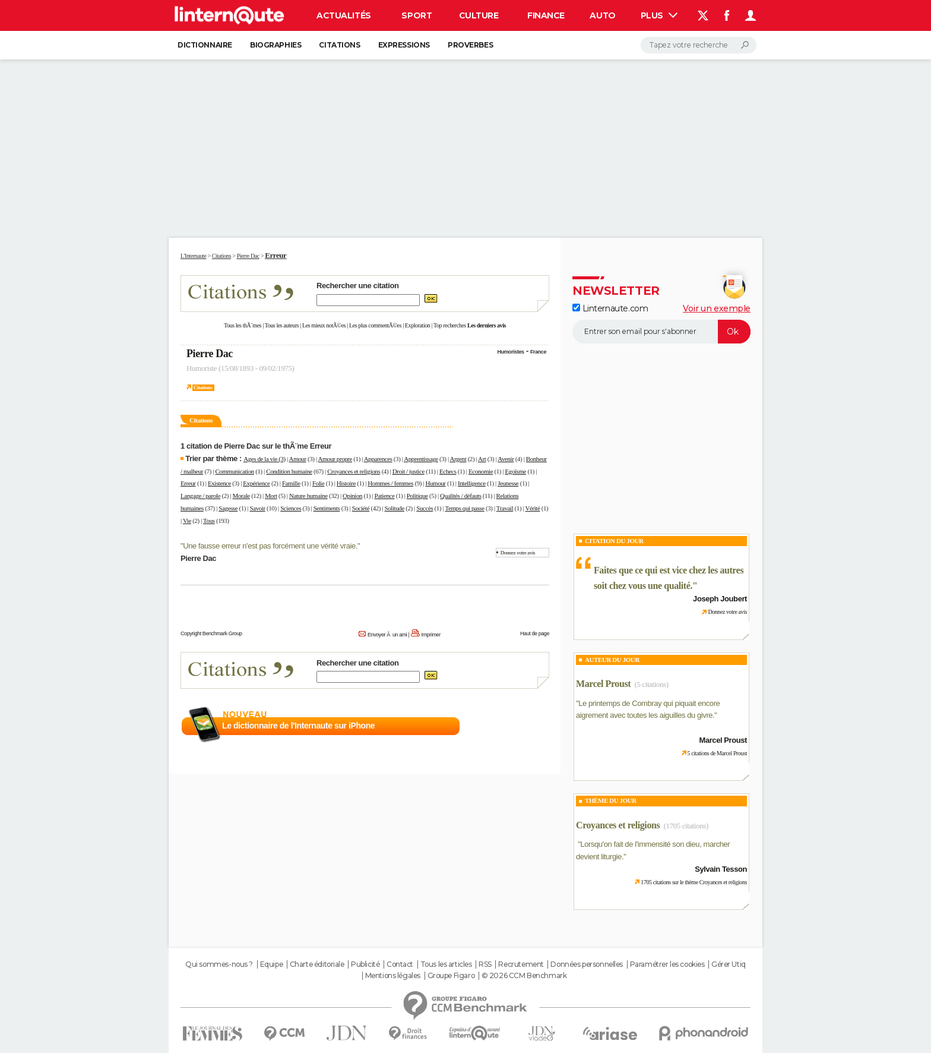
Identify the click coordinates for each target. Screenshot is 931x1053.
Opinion (352, 495)
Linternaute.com (610, 308)
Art (482, 458)
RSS (485, 964)
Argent (457, 458)
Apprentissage (421, 458)
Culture (479, 15)
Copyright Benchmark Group (211, 633)
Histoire (346, 483)
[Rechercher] (698, 45)
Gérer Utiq (728, 964)
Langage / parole (200, 495)
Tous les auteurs (282, 325)
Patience (385, 495)
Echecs (448, 471)
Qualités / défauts (460, 495)
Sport (416, 15)
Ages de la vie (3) (264, 458)
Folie (318, 483)
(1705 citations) (686, 825)
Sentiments (327, 508)
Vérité (532, 508)
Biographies (275, 44)
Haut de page (534, 633)
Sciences (290, 508)
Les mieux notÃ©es (324, 325)
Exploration (417, 325)
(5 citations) (652, 684)
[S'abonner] (661, 331)
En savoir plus (523, 726)
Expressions (404, 44)
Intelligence (472, 483)
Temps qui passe (464, 508)
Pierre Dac (209, 354)
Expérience (256, 483)
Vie (187, 520)
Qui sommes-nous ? (219, 964)
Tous (209, 520)
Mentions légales (392, 976)
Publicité (365, 964)
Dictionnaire (205, 44)
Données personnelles (586, 964)
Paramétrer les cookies (667, 964)
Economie (480, 471)
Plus (659, 15)
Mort (271, 495)
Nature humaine (308, 495)
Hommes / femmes (390, 483)
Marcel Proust (603, 684)
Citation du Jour (614, 540)
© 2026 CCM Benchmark (524, 976)
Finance (546, 15)
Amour (297, 458)
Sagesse (228, 508)
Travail (504, 508)
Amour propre (335, 458)
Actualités (343, 15)
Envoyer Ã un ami (387, 635)
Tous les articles (446, 964)
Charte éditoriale (317, 964)
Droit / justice (408, 471)
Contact (400, 964)
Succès (424, 508)
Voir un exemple (716, 308)
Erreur (188, 483)
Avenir (506, 458)
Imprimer (431, 635)
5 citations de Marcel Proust (717, 753)
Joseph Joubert (720, 598)
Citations (339, 44)
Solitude (394, 508)
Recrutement (520, 964)
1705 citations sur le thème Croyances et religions (694, 882)
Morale (241, 495)
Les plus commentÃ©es (375, 325)
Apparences (378, 458)
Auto (602, 15)
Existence (219, 483)
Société (360, 508)
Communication (234, 471)
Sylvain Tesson (721, 869)
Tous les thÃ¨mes (242, 325)
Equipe (271, 964)
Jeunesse (508, 483)
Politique (417, 495)
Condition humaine (289, 471)
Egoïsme (516, 471)
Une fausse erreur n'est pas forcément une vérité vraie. (270, 545)
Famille (291, 483)
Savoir (257, 508)
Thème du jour (610, 800)
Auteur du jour (612, 659)
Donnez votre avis (518, 553)
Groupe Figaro (451, 976)
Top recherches (449, 325)
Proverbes (470, 44)
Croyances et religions (353, 471)
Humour (435, 483)
